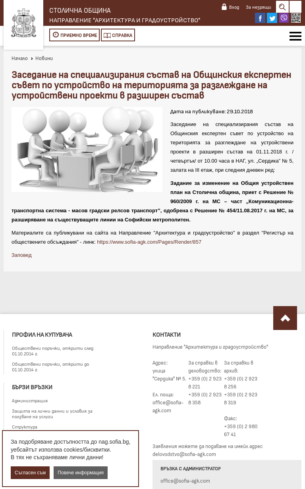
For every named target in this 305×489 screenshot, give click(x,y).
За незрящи (258, 7)
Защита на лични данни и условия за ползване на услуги (52, 413)
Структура (24, 426)
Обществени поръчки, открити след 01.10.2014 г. (52, 350)
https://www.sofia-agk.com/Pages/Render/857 (149, 242)
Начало (20, 58)
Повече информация (81, 472)
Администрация (30, 400)
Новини (41, 58)
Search (282, 7)
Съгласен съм (30, 472)
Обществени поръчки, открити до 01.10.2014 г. (50, 366)
